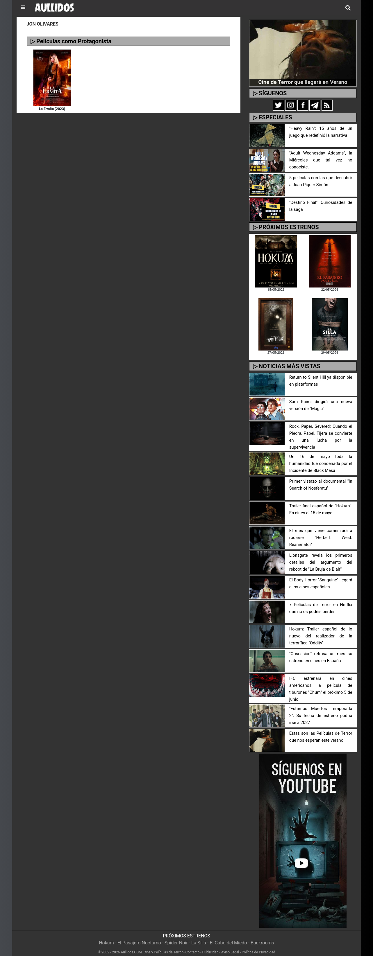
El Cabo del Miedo (228, 937)
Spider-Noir (176, 937)
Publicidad (210, 947)
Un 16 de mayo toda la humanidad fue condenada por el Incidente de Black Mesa (320, 458)
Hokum (106, 937)
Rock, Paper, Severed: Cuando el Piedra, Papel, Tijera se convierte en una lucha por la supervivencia (320, 433)
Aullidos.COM (131, 947)
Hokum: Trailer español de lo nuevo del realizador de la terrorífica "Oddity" (320, 630)
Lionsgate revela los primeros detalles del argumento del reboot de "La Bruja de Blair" (320, 556)
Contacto (192, 947)
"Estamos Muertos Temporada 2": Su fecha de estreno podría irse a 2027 (320, 710)
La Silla (198, 937)
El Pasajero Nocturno (139, 937)
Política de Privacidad (258, 947)
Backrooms (262, 937)
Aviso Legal (230, 947)
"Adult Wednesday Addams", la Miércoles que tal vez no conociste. (320, 160)
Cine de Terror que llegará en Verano (303, 82)
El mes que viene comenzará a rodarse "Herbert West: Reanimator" (320, 532)
